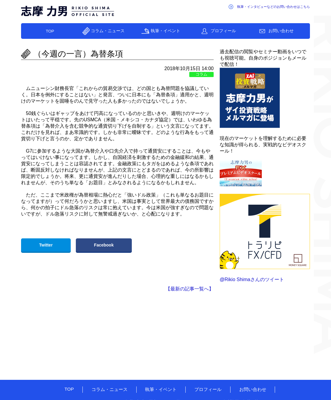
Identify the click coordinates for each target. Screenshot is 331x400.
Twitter (46, 245)
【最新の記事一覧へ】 (190, 288)
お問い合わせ (281, 31)
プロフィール (223, 31)
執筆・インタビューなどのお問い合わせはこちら (273, 6)
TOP (50, 31)
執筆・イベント (165, 31)
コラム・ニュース (108, 31)
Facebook (103, 245)
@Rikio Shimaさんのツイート (252, 279)
